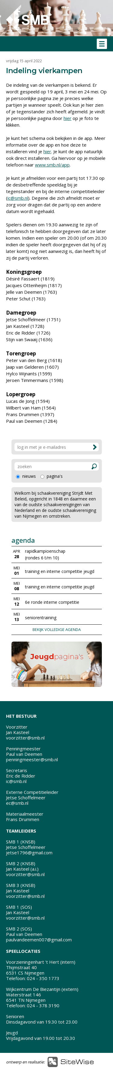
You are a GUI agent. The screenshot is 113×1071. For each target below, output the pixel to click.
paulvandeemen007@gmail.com (39, 940)
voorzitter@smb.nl (25, 738)
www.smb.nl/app (52, 165)
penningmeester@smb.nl (32, 759)
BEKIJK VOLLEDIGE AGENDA (57, 629)
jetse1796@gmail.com (29, 852)
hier (67, 118)
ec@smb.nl (17, 803)
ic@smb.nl (18, 198)
